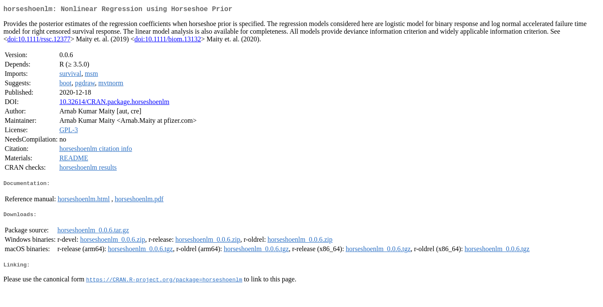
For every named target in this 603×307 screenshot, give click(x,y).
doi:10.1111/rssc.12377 (38, 40)
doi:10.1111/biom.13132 (167, 40)
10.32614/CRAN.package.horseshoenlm (114, 103)
